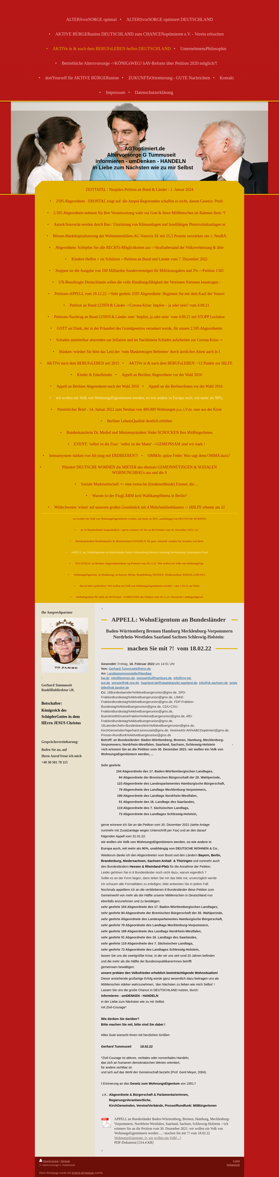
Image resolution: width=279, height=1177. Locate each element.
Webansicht (233, 1164)
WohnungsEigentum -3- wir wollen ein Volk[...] (147, 1138)
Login (236, 1160)
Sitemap (65, 1161)
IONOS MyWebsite (83, 1172)
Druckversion (49, 1161)
